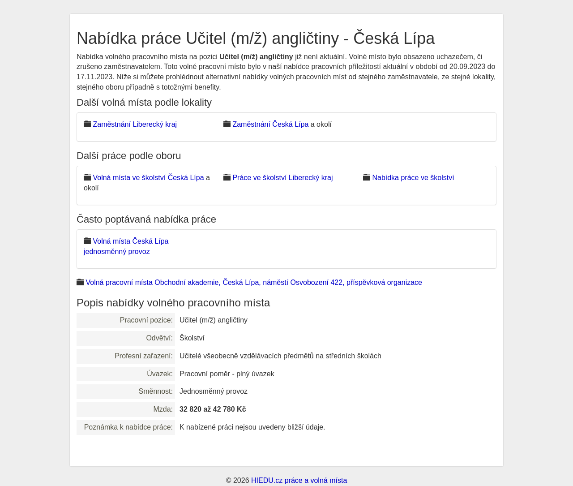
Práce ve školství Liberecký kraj (282, 177)
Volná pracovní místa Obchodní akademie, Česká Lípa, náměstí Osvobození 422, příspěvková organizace (254, 282)
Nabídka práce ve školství (413, 177)
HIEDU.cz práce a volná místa (299, 480)
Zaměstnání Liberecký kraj (135, 124)
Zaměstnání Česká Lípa (270, 124)
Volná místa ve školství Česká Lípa (148, 177)
